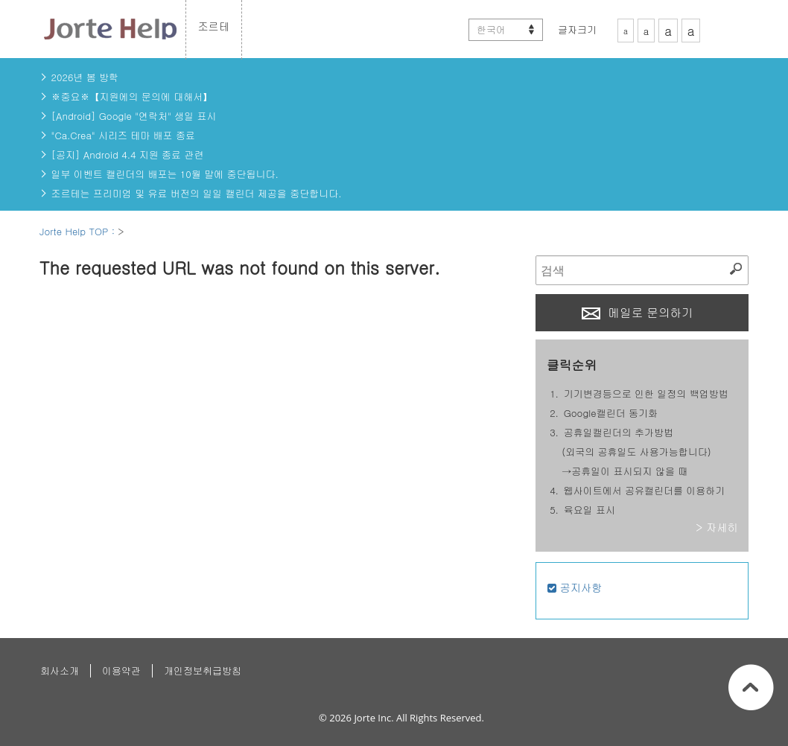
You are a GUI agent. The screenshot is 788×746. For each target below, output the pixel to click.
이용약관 (121, 670)
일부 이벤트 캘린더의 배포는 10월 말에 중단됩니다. (165, 174)
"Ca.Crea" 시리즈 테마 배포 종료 (123, 135)
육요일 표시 (589, 510)
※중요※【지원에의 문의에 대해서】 (132, 96)
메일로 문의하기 (637, 312)
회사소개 (59, 670)
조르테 (214, 26)
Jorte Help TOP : (78, 231)
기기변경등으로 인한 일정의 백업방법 (646, 393)
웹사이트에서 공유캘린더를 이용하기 (644, 490)
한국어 (491, 29)
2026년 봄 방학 (85, 77)
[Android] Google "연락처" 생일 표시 (134, 116)
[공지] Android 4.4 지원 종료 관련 (127, 154)
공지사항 (575, 587)
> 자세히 (717, 527)
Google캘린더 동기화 (611, 413)
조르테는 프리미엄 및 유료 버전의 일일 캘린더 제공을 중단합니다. (196, 193)
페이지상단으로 (751, 687)
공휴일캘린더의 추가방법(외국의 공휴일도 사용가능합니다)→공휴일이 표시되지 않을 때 (636, 451)
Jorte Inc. (373, 717)
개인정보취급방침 (202, 670)
